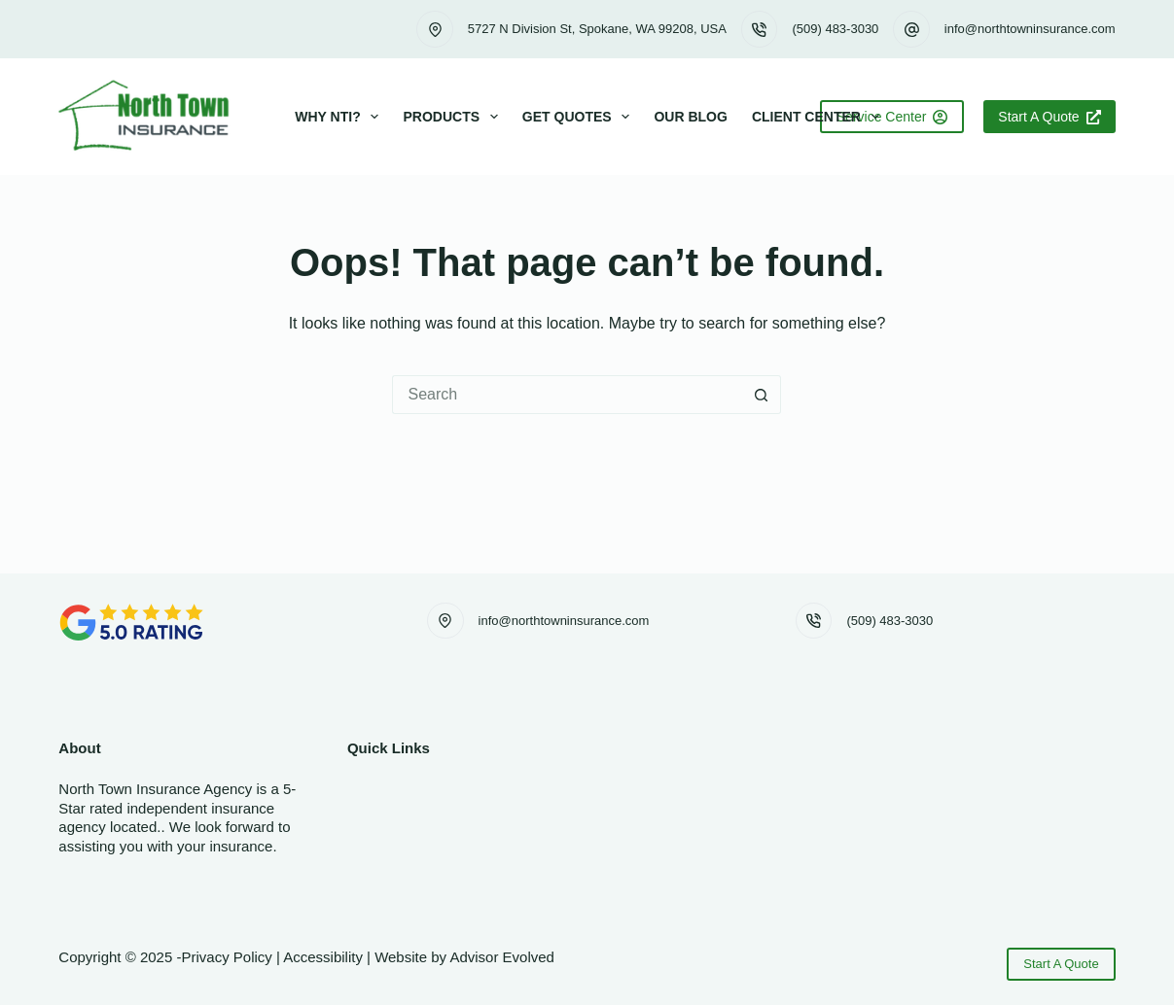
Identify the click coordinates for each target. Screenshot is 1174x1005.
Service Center (892, 116)
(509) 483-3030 (835, 28)
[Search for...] (567, 394)
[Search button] (761, 394)
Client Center (819, 116)
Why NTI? (340, 116)
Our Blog (690, 116)
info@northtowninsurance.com (1030, 28)
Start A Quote (1049, 116)
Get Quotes (580, 116)
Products (454, 116)
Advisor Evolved (501, 957)
